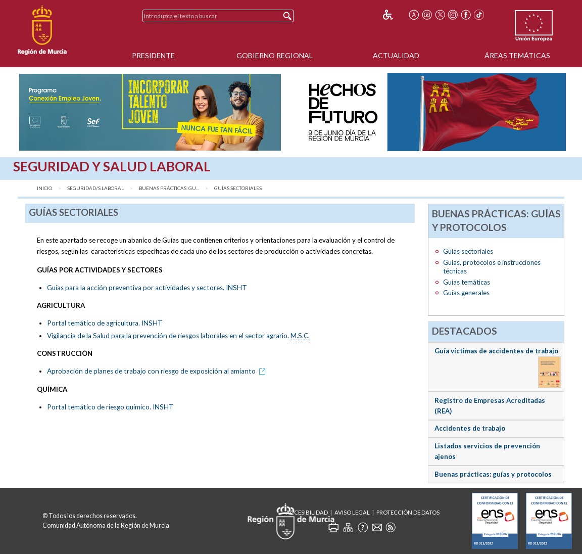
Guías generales (466, 293)
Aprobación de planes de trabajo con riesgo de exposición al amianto (158, 371)
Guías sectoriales (238, 188)
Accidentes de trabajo (469, 428)
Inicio (44, 188)
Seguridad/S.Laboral (95, 188)
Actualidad (396, 55)
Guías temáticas (466, 282)
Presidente (153, 55)
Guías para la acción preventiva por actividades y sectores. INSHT (147, 288)
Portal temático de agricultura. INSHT (105, 323)
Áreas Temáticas (517, 55)
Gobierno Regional (274, 55)
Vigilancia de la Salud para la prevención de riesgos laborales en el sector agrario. (178, 336)
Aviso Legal (352, 512)
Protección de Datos (408, 512)
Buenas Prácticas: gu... (169, 188)
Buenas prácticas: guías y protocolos (493, 474)
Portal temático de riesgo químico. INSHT (110, 407)
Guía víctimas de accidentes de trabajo (496, 351)
